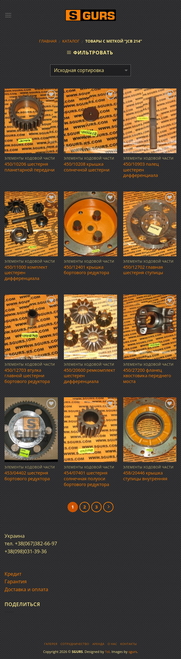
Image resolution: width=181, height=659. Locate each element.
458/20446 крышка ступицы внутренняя (145, 475)
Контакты (128, 644)
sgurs (132, 651)
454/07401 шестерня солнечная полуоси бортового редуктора (86, 478)
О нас (112, 644)
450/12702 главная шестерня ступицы (143, 270)
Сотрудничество (75, 644)
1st (107, 651)
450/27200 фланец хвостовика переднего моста (147, 375)
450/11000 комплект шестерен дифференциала (26, 272)
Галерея (50, 644)
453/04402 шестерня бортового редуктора (27, 475)
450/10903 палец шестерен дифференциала (141, 169)
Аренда (98, 644)
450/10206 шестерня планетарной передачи (30, 167)
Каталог (71, 41)
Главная (48, 41)
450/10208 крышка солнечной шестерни (87, 167)
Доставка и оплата (26, 589)
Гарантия (16, 581)
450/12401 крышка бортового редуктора (86, 270)
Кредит (13, 574)
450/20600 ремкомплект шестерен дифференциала (89, 375)
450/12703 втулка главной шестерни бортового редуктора (27, 375)
